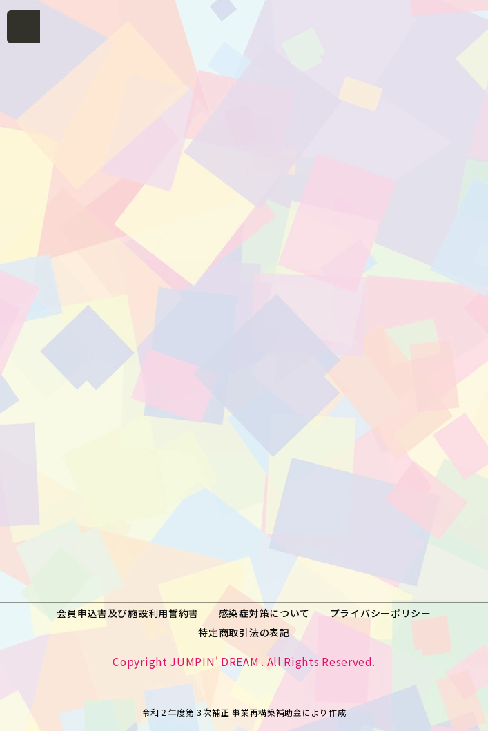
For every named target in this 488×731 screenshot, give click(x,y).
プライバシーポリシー (380, 613)
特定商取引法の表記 (243, 632)
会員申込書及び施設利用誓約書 (128, 613)
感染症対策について (264, 613)
